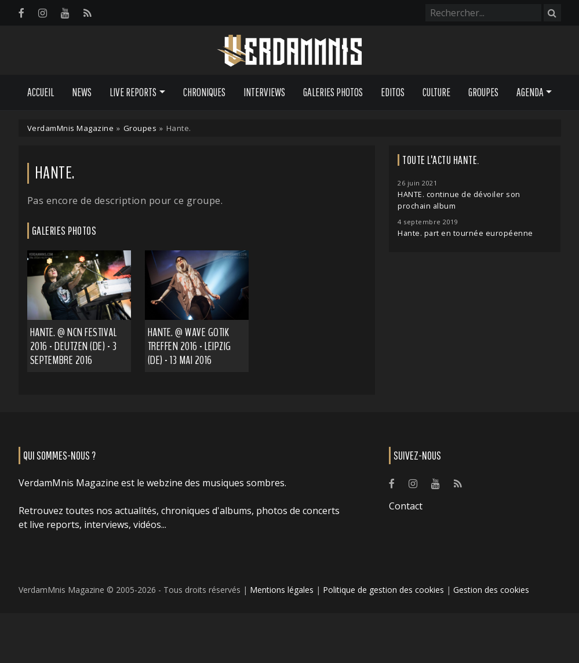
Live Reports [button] (133, 92)
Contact (406, 506)
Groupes (483, 92)
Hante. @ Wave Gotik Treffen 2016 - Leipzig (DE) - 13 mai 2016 (189, 346)
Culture (436, 92)
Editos (393, 92)
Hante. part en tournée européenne (465, 233)
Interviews (264, 92)
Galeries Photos (333, 92)
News (82, 92)
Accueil (40, 92)
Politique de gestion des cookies (383, 589)
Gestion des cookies (491, 589)
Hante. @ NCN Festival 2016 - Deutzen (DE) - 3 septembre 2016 (73, 346)
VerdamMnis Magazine (70, 128)
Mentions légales (282, 589)
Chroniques (204, 92)
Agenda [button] (530, 92)
